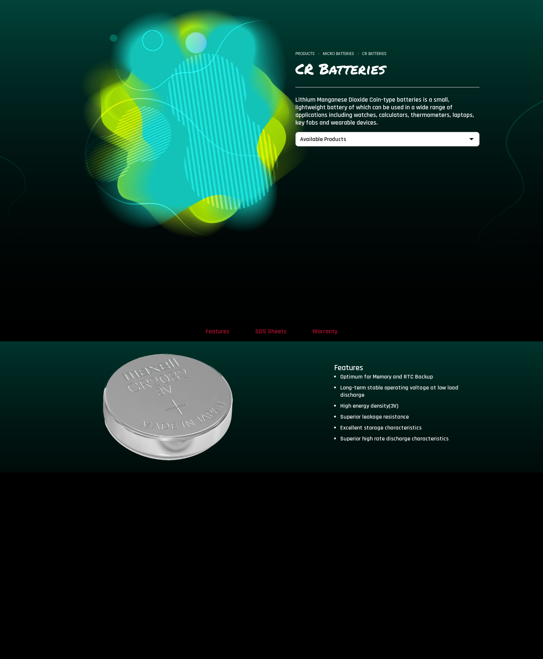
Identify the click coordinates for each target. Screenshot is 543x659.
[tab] (216, 331)
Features (216, 331)
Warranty (326, 331)
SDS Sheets (271, 331)
